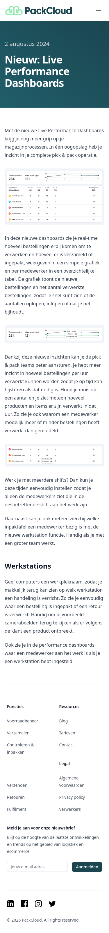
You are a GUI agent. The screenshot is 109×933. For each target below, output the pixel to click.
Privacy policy (72, 797)
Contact (66, 745)
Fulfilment (16, 809)
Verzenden (17, 785)
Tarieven (67, 733)
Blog (63, 721)
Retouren (16, 797)
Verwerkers (70, 809)
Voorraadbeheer (22, 721)
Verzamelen (18, 733)
